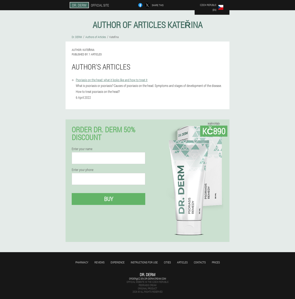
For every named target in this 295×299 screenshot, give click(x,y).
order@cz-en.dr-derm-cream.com (147, 278)
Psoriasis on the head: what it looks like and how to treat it (112, 80)
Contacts (200, 262)
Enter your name (82, 149)
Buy (108, 199)
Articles (182, 262)
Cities (167, 262)
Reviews (99, 262)
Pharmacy (81, 262)
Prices (216, 262)
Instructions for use (144, 262)
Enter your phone (82, 169)
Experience (118, 262)
